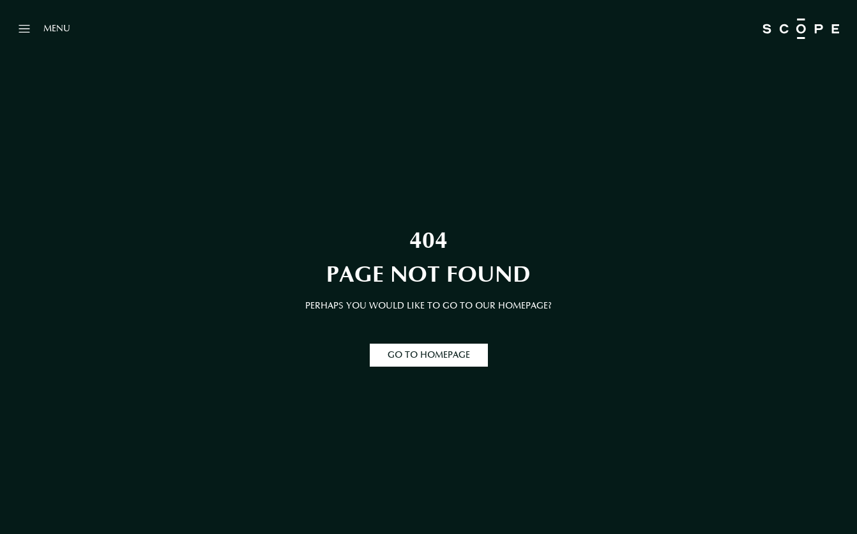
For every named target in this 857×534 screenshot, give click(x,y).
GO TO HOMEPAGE (429, 354)
